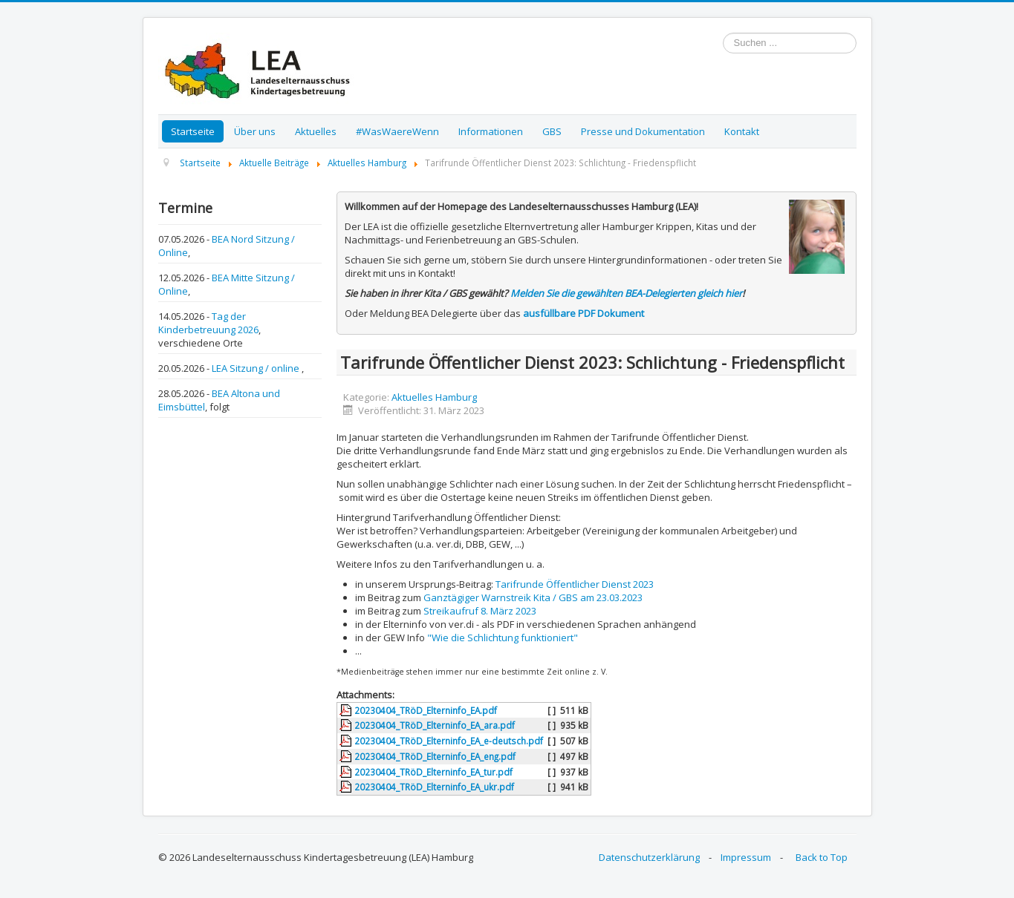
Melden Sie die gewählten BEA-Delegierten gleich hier (626, 293)
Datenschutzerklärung (649, 857)
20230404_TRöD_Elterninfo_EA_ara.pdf (434, 725)
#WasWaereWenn (397, 131)
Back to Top (822, 857)
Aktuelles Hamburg (434, 397)
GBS (552, 131)
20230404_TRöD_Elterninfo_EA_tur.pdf (433, 772)
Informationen (490, 131)
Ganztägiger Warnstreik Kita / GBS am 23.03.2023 (533, 597)
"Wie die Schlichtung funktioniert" (502, 637)
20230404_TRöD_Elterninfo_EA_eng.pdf (435, 756)
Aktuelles (316, 131)
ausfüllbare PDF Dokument (583, 313)
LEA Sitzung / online (257, 368)
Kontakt (741, 131)
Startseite (193, 131)
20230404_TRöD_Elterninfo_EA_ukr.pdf (434, 787)
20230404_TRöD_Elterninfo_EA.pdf (425, 710)
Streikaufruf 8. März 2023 (479, 610)
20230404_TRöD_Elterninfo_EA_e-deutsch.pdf (448, 741)
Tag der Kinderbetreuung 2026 (208, 322)
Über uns (255, 131)
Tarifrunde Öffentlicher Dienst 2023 (574, 584)
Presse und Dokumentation (643, 131)
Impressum (746, 857)
